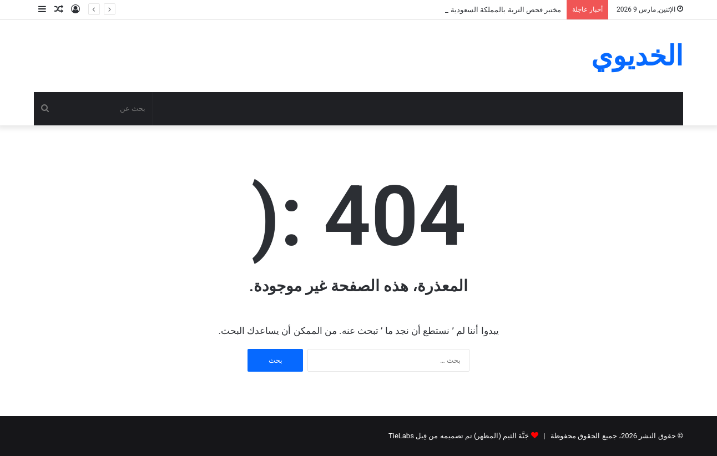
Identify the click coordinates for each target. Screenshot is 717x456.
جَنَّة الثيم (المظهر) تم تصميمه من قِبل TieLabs (458, 436)
